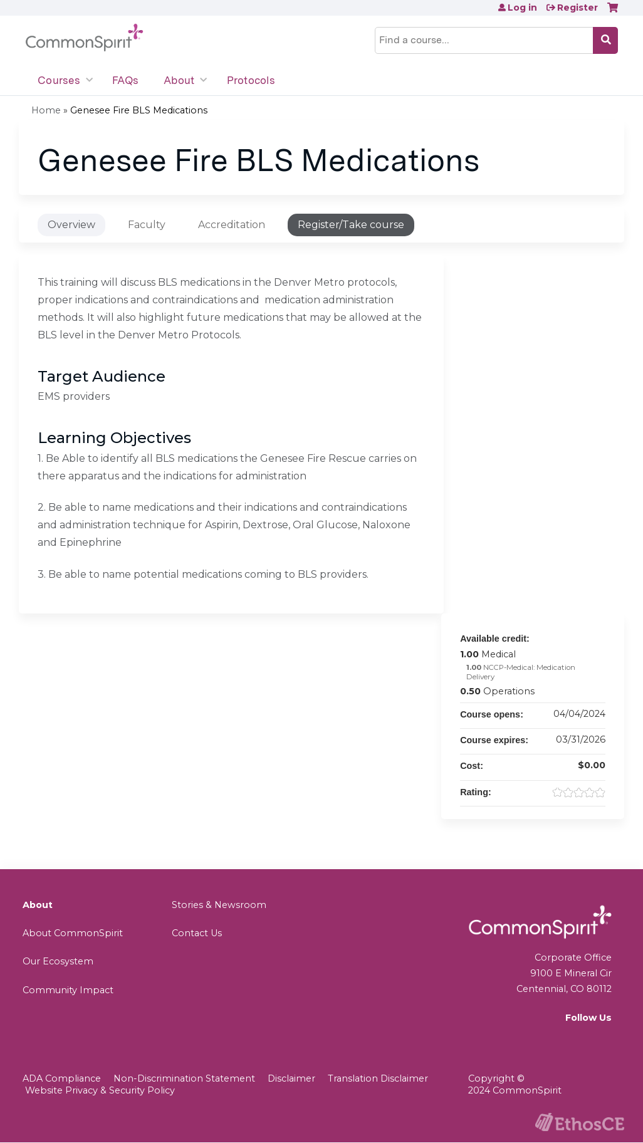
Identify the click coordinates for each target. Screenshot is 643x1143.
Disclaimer (291, 1078)
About (179, 80)
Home (46, 110)
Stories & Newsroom (219, 905)
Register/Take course (351, 225)
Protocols (251, 80)
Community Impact (68, 990)
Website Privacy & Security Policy (100, 1090)
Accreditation (231, 225)
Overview (71, 225)
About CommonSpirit (73, 933)
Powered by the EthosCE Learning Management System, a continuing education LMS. (579, 1122)
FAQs (125, 80)
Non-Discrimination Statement (184, 1078)
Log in (522, 7)
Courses (59, 80)
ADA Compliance (62, 1078)
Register (577, 7)
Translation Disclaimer (378, 1078)
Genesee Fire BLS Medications (138, 110)
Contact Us (197, 933)
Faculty (146, 225)
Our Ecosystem (58, 961)
